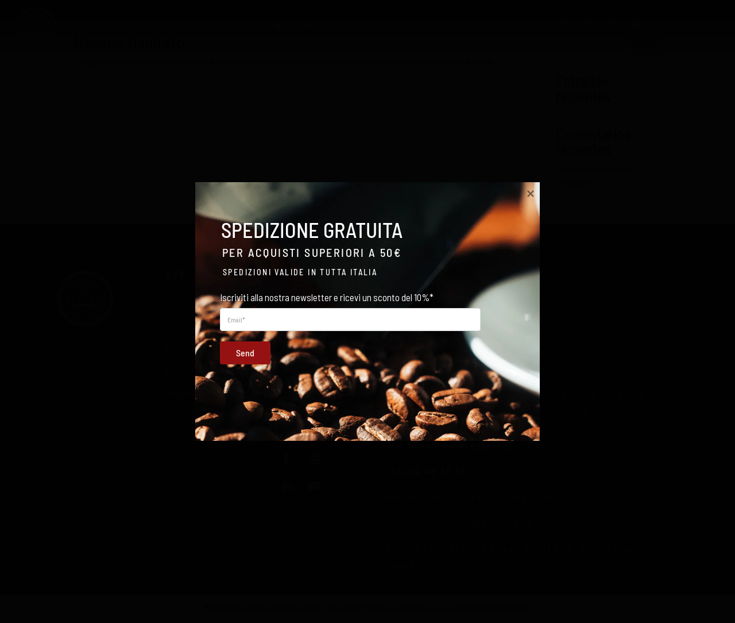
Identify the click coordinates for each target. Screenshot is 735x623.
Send (238, 352)
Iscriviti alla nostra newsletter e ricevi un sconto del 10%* (327, 297)
